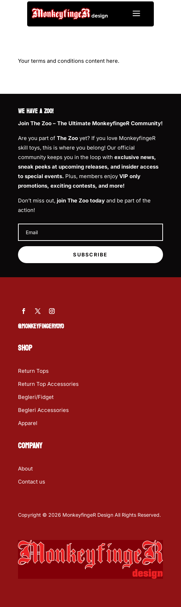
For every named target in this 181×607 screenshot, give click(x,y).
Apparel (27, 423)
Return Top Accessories (48, 384)
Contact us (31, 481)
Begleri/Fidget (36, 397)
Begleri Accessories (43, 410)
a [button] (136, 14)
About (25, 468)
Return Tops (33, 371)
